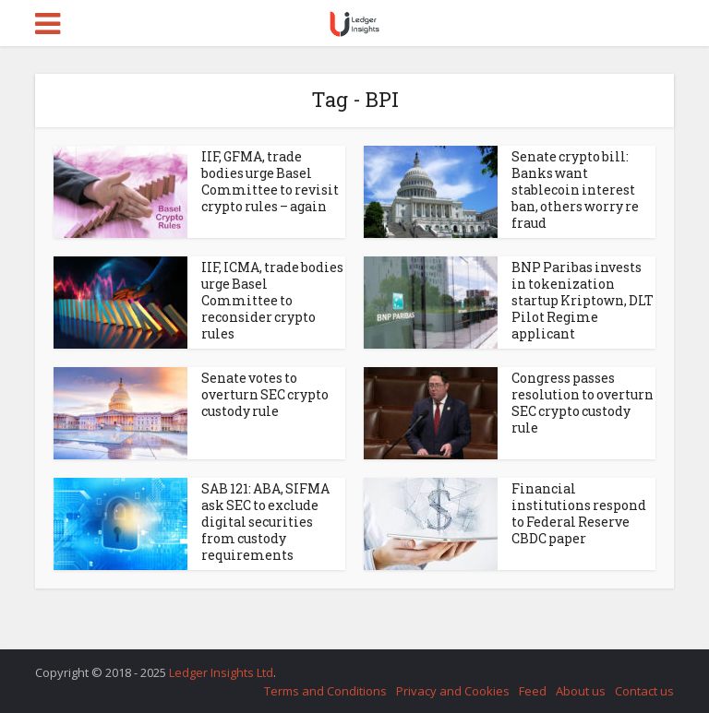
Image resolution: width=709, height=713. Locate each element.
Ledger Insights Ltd (221, 672)
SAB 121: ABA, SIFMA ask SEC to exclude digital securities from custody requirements (265, 522)
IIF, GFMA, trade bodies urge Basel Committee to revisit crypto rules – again (270, 181)
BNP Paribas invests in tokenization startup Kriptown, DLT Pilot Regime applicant (582, 300)
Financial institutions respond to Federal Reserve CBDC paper (578, 513)
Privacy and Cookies (453, 691)
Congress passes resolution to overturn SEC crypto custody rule (582, 402)
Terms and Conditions (325, 691)
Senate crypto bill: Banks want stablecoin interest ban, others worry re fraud (575, 190)
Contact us (644, 691)
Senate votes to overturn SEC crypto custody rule (265, 394)
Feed (533, 691)
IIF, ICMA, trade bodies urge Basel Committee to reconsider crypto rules (272, 300)
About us (581, 691)
